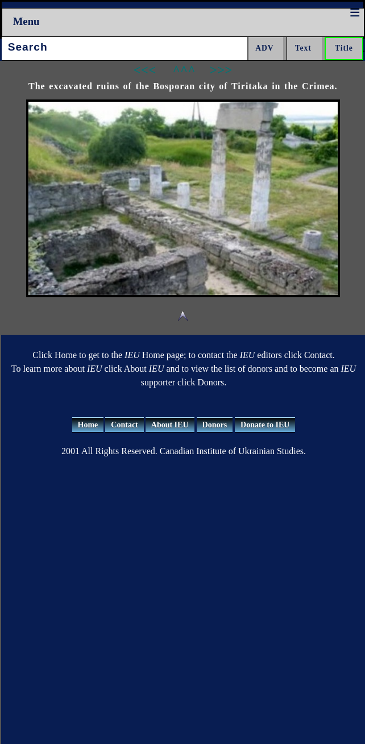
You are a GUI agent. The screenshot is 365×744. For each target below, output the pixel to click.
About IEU (170, 425)
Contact (124, 425)
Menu (26, 21)
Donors (214, 425)
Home (88, 425)
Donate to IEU (264, 425)
